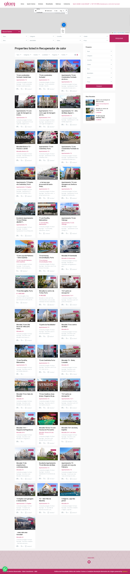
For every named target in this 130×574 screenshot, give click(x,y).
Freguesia (54, 55)
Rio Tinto (42, 71)
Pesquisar (99, 86)
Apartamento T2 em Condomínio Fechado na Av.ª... (70, 149)
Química (124, 571)
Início (22, 4)
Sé (39, 107)
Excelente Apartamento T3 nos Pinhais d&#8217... (24, 220)
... (30, 86)
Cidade (85, 36)
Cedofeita (42, 104)
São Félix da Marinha (45, 493)
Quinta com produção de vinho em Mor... (103, 100)
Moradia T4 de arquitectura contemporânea (22, 465)
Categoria (32, 36)
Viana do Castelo (24, 142)
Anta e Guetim (66, 423)
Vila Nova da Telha (22, 320)
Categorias (26, 55)
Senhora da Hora (67, 178)
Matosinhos (52, 178)
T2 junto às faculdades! (47, 325)
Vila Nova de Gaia (25, 71)
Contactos (67, 4)
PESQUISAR (119, 38)
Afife (19, 142)
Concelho (59, 36)
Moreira (42, 459)
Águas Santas (66, 107)
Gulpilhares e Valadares (69, 141)
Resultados (49, 4)
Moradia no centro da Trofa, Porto (102, 109)
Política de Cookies (75, 571)
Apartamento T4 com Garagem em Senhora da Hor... (69, 184)
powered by (118, 571)
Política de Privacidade (61, 571)
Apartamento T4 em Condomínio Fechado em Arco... (69, 77)
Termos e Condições (87, 571)
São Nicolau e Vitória (49, 105)
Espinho (72, 423)
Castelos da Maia (67, 493)
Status (58, 40)
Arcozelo (65, 71)
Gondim (74, 493)
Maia (71, 107)
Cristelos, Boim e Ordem (69, 355)
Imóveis (40, 4)
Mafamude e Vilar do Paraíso (25, 493)
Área (4, 40)
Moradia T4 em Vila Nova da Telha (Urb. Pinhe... (23, 327)
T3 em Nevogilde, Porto (24, 291)
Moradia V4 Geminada (69, 256)
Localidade (45, 55)
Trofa (53, 287)
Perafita (42, 214)
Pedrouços (43, 320)
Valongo (65, 214)
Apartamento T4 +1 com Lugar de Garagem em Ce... (47, 113)
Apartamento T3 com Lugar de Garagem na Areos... (24, 113)
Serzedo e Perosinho (45, 422)
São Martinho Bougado (46, 287)
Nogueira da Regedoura (24, 422)
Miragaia (48, 104)
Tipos (4, 36)
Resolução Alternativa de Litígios (104, 571)
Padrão (63, 55)
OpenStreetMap (121, 32)
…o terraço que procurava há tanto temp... (46, 184)
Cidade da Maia (66, 320)
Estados (36, 55)
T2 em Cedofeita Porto (47, 360)
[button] (64, 25)
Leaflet (114, 32)
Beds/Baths (33, 40)
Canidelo (20, 214)
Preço (85, 40)
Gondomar (48, 71)
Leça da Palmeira (44, 178)
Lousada (64, 356)
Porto (42, 107)
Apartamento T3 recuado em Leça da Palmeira (69, 465)
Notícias (58, 4)
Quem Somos (31, 4)
